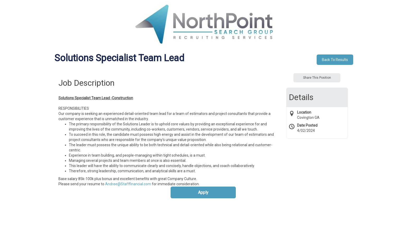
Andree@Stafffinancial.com (128, 184)
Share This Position (317, 77)
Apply (203, 192)
